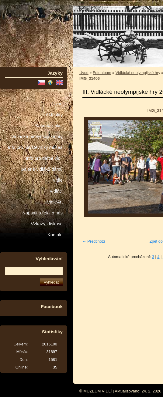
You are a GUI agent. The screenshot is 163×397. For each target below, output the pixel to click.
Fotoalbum (102, 72)
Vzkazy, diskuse (47, 223)
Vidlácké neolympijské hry (37, 136)
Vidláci (56, 191)
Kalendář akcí (49, 125)
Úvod (57, 103)
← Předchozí (93, 241)
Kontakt (55, 234)
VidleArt (55, 202)
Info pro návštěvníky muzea (35, 147)
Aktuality (54, 114)
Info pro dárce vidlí (44, 158)
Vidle (58, 180)
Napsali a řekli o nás (42, 212)
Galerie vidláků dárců (42, 169)
